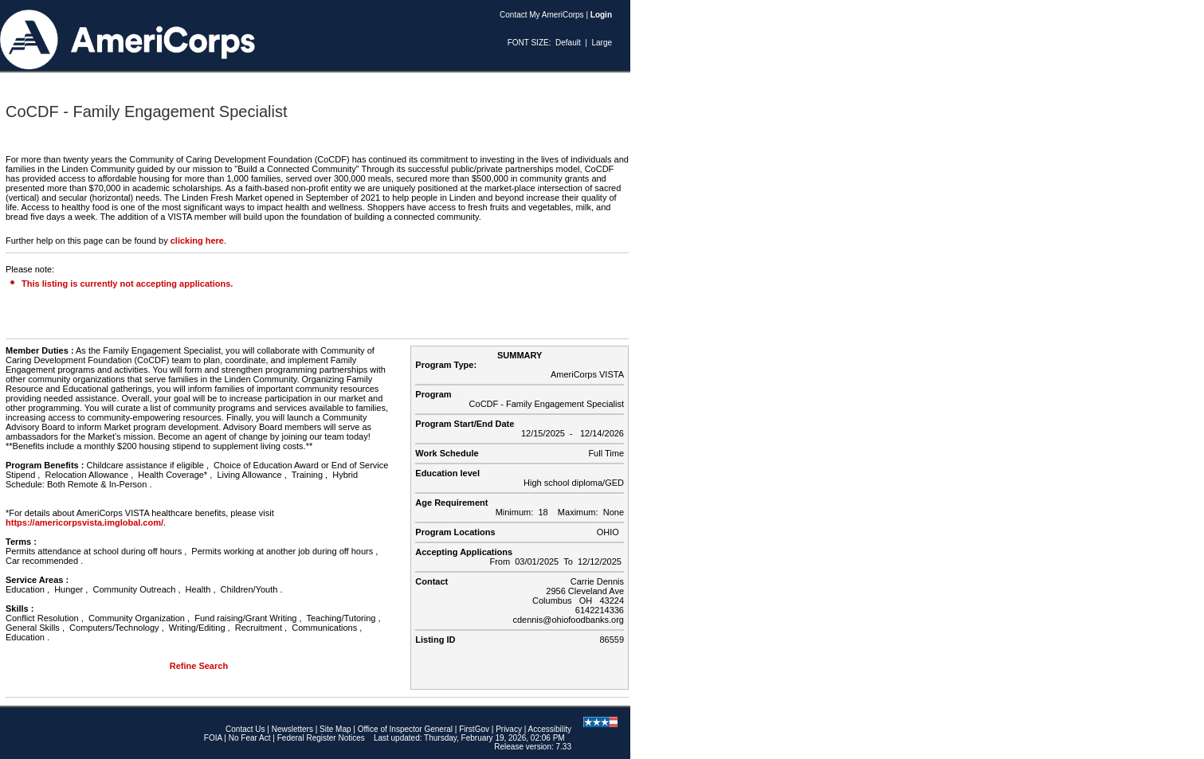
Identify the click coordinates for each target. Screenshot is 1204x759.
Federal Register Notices (321, 738)
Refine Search (199, 666)
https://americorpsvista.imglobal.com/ (84, 522)
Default (568, 42)
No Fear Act (250, 738)
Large (601, 42)
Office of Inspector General (405, 729)
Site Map (335, 729)
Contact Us (245, 729)
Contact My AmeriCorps (542, 14)
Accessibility (549, 729)
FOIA (213, 738)
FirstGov (474, 729)
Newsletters (292, 729)
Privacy (509, 729)
